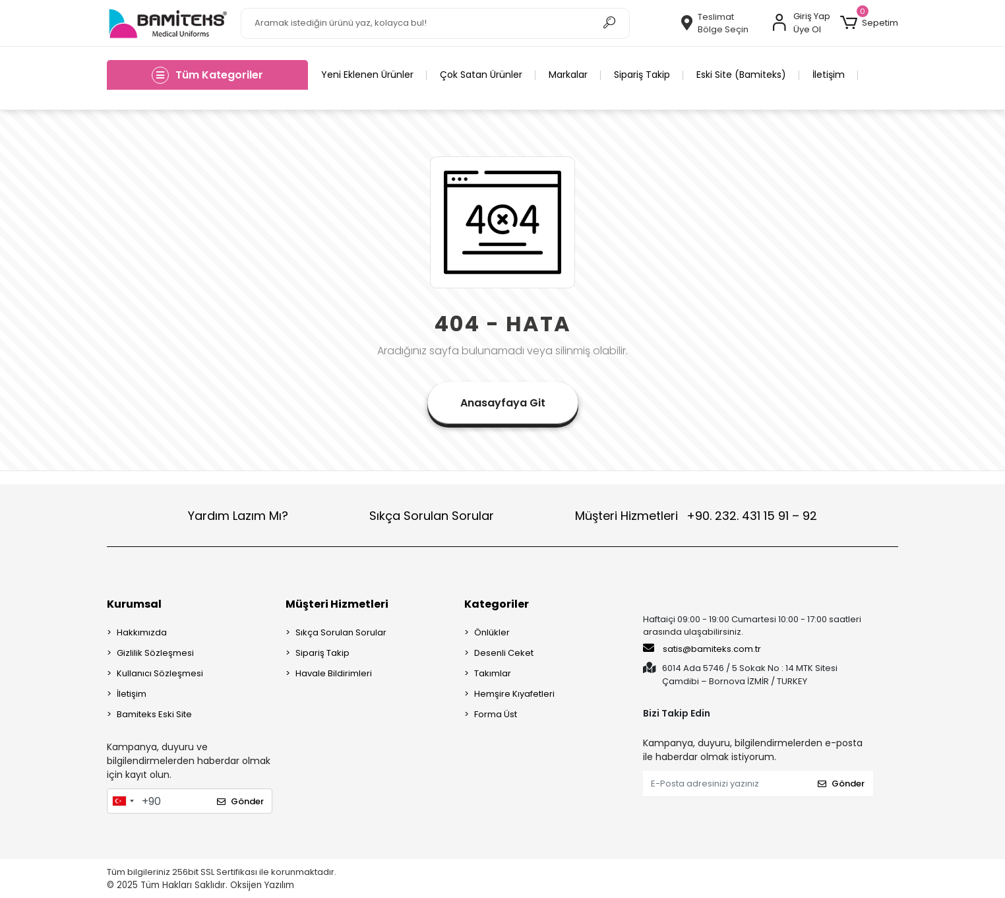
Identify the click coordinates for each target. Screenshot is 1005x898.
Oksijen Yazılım (262, 885)
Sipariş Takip (642, 74)
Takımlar (492, 673)
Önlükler (492, 632)
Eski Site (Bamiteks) (741, 74)
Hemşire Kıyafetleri (514, 694)
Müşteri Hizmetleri (696, 515)
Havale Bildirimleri (333, 673)
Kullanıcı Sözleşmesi (160, 673)
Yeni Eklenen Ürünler (367, 74)
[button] (869, 23)
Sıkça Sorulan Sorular (431, 515)
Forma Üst (495, 714)
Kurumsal (134, 604)
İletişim (828, 74)
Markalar (568, 74)
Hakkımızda (142, 632)
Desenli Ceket (503, 653)
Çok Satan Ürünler (481, 74)
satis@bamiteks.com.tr (702, 648)
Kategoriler (496, 604)
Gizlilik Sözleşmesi (155, 653)
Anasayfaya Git (502, 402)
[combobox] (122, 801)
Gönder (240, 801)
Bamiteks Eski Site (154, 714)
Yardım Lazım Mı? (238, 515)
